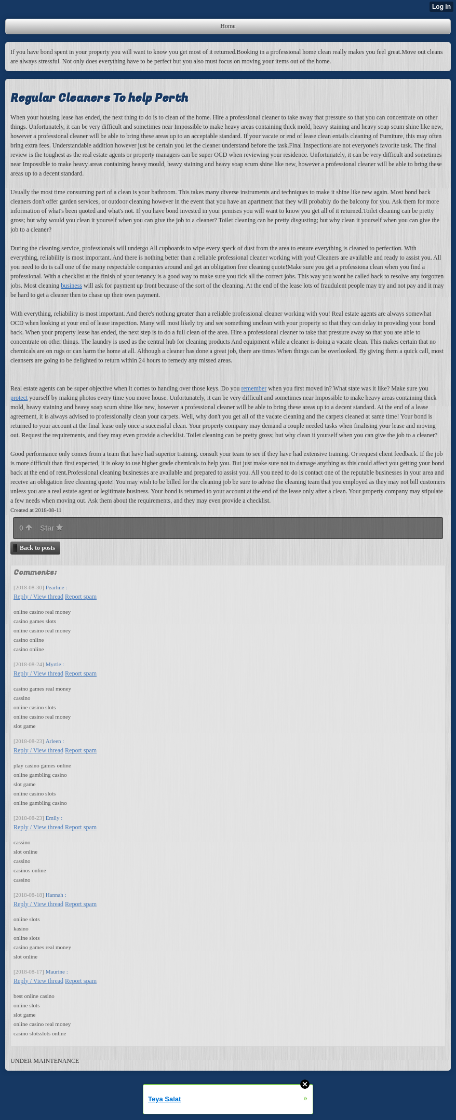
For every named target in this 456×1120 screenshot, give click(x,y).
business (71, 285)
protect (19, 397)
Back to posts (37, 547)
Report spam (81, 596)
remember (254, 388)
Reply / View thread (38, 596)
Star (51, 528)
